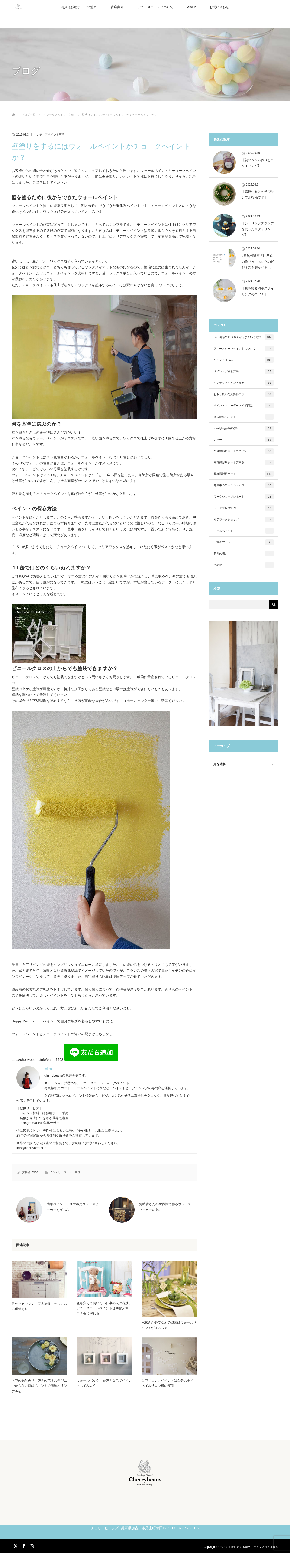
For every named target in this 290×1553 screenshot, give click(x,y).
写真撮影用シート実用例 (244, 462)
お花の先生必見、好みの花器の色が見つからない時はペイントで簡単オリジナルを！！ (39, 1386)
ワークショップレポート (244, 496)
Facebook (23, 1545)
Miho (35, 1172)
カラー (244, 439)
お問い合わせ (219, 7)
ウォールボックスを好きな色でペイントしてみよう (104, 1383)
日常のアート (244, 542)
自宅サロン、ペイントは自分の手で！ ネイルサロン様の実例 (169, 1383)
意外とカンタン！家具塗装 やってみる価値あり (39, 1306)
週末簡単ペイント (244, 417)
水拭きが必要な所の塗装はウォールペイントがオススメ (169, 1325)
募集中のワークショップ (244, 485)
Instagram (31, 1545)
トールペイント (244, 531)
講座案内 (117, 7)
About (191, 7)
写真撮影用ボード (244, 474)
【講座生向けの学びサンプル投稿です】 (258, 194)
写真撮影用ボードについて (244, 451)
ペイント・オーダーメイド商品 (244, 405)
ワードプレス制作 (244, 508)
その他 (244, 565)
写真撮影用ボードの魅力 (79, 7)
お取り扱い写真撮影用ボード (244, 394)
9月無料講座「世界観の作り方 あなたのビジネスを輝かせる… (258, 261)
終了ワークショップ (244, 519)
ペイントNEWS (244, 360)
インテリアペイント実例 (49, 134)
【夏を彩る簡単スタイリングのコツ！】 (258, 291)
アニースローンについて (155, 7)
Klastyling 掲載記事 (244, 428)
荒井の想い (244, 553)
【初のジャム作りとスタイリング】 (258, 163)
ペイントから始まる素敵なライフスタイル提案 (249, 1547)
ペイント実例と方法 (244, 371)
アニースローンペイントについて (244, 348)
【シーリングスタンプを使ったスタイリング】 (258, 229)
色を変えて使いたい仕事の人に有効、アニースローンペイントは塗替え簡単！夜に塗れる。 (104, 1308)
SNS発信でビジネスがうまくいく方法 (244, 337)
